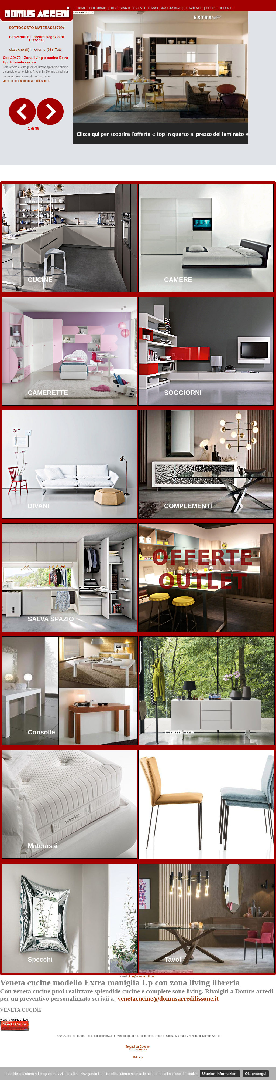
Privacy (138, 1057)
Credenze (179, 732)
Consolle (41, 732)
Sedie (172, 845)
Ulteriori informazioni (219, 1074)
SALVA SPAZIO (51, 619)
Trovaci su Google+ (138, 1046)
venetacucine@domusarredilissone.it (26, 80)
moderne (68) (42, 50)
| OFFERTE (225, 8)
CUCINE (40, 279)
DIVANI (38, 505)
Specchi (40, 959)
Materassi (43, 845)
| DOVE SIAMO (119, 8)
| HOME (80, 8)
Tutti (58, 50)
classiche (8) (19, 50)
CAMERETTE (48, 392)
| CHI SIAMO (97, 8)
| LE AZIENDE (192, 8)
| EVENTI (138, 8)
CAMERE (178, 279)
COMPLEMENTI (188, 505)
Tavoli (174, 959)
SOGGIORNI (183, 392)
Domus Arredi (138, 1049)
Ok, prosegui (255, 1074)
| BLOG (209, 8)
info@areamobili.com (142, 976)
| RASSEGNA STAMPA (163, 8)
